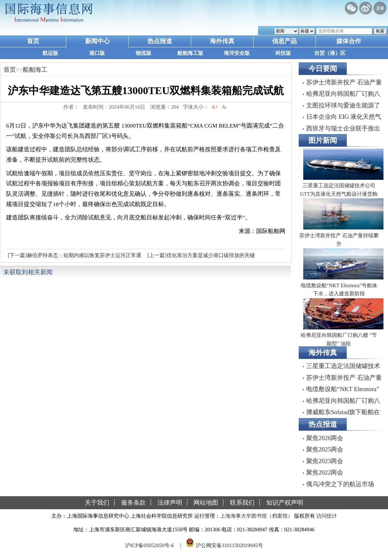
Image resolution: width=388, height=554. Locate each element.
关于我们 (97, 502)
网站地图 (206, 502)
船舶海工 (35, 69)
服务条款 (133, 502)
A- (224, 107)
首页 (33, 41)
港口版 (97, 53)
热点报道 (159, 41)
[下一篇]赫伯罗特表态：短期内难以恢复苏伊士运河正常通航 (73, 257)
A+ (214, 107)
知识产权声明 (284, 502)
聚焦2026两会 (324, 438)
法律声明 (169, 502)
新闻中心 (97, 41)
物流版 (143, 53)
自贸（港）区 (329, 53)
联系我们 (242, 502)
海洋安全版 (237, 53)
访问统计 (326, 516)
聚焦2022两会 (324, 472)
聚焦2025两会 (324, 449)
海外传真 (222, 41)
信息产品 (284, 41)
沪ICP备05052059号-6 (149, 545)
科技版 (283, 53)
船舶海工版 (190, 53)
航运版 (50, 53)
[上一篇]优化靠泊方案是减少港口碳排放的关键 (201, 255)
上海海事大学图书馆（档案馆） (256, 516)
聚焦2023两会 (324, 461)
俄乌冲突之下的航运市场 (340, 484)
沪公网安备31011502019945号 (229, 545)
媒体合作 (348, 41)
